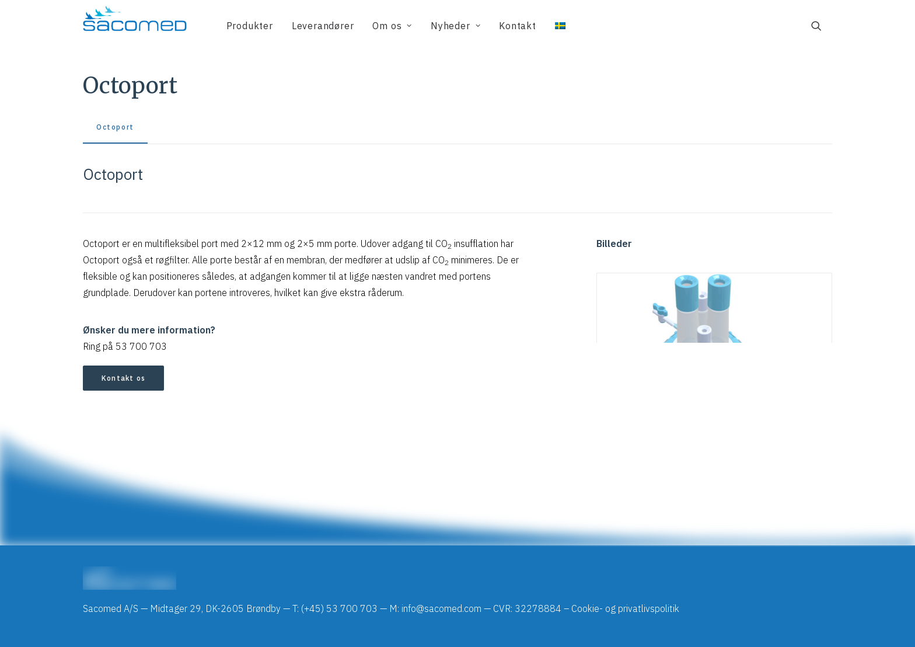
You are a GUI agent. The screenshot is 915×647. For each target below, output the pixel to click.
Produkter (249, 26)
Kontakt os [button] (123, 378)
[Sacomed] (135, 25)
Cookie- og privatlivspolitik (625, 608)
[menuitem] (249, 25)
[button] (821, 25)
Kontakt (517, 26)
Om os (392, 26)
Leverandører (323, 26)
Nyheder (455, 26)
